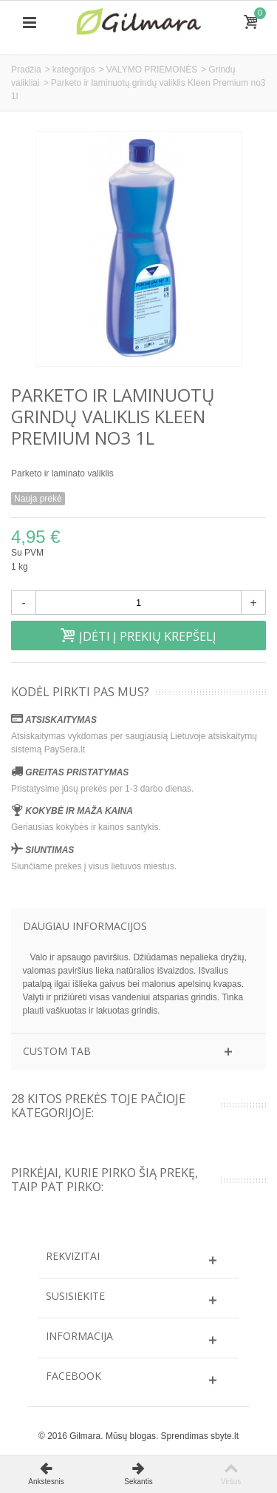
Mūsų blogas (131, 1436)
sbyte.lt (225, 1436)
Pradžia (26, 69)
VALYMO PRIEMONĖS (152, 69)
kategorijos (73, 69)
